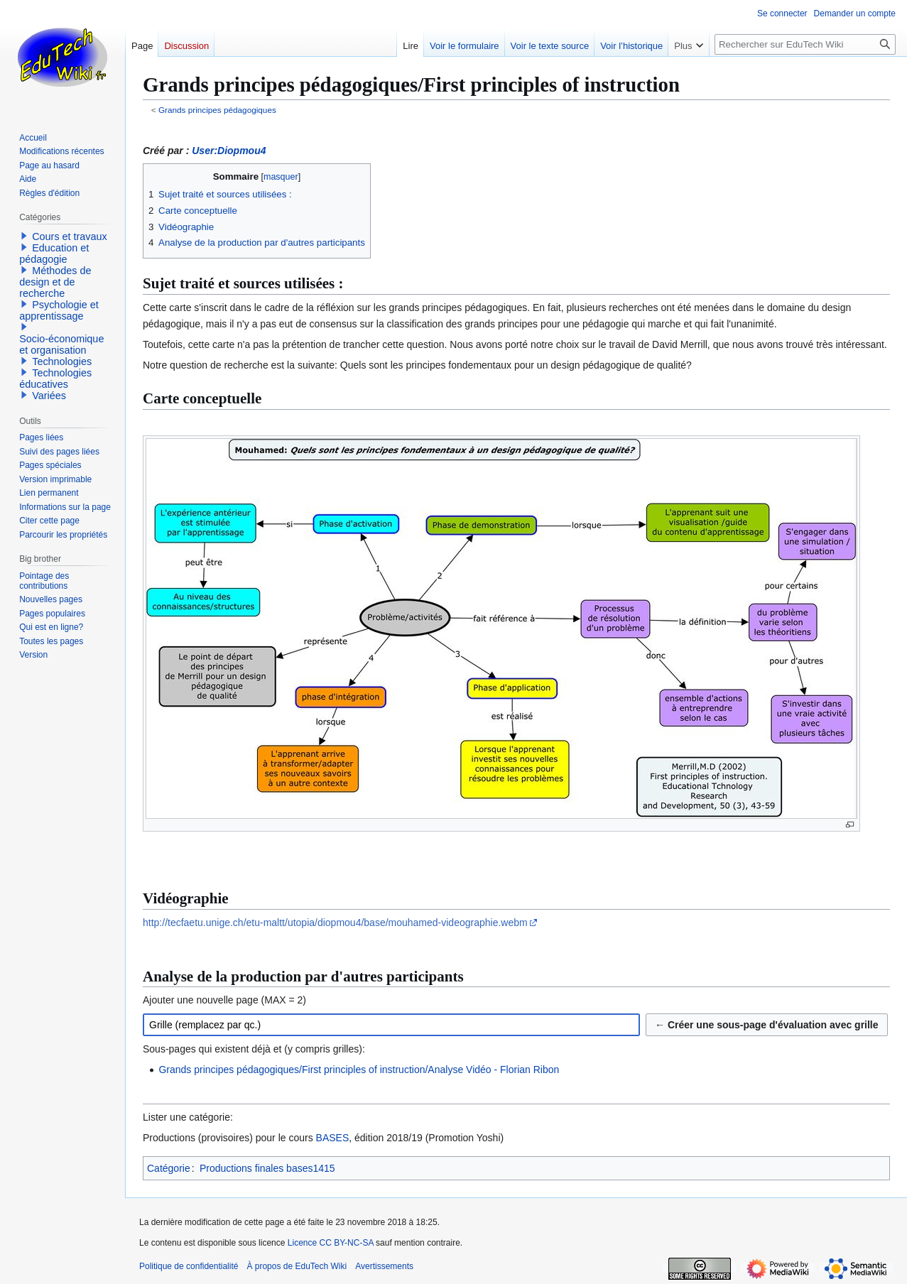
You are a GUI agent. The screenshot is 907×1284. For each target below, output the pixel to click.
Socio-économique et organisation (61, 344)
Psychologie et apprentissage (59, 310)
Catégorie (168, 1168)
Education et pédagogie (54, 253)
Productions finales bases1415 (267, 1168)
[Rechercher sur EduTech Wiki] (805, 44)
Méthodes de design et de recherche (55, 282)
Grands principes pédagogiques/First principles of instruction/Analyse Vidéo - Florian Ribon (358, 1069)
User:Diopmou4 (229, 150)
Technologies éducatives (55, 378)
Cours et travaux (69, 236)
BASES (332, 1137)
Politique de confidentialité (188, 1266)
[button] (24, 236)
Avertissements (384, 1266)
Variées (49, 395)
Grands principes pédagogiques (217, 109)
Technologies (62, 361)
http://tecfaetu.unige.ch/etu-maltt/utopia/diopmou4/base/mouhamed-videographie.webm (335, 922)
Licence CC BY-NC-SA (331, 1243)
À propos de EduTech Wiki (296, 1266)
